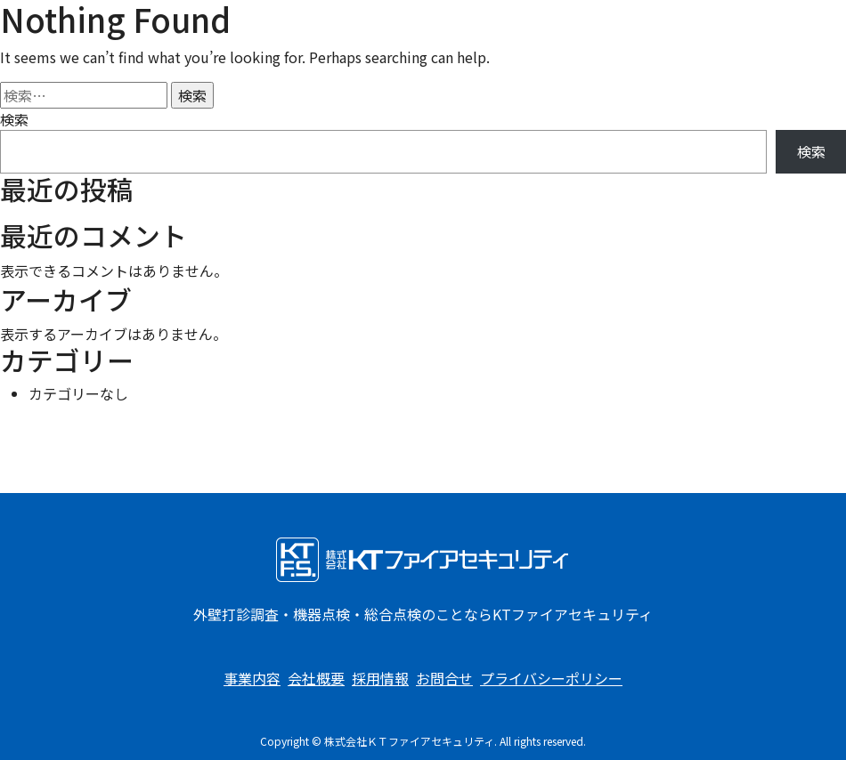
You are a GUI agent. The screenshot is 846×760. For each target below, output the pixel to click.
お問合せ (444, 678)
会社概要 (316, 678)
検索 (14, 119)
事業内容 (252, 678)
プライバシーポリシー (551, 678)
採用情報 (380, 678)
